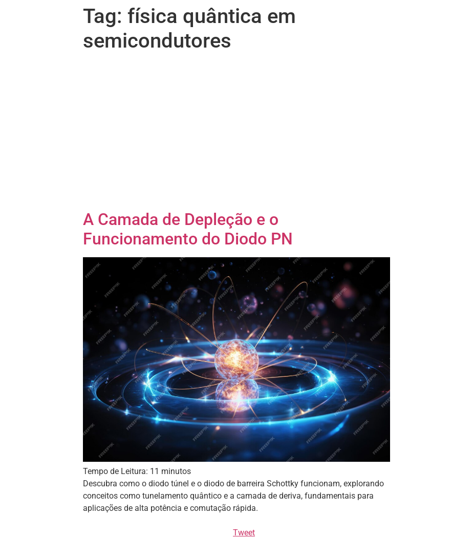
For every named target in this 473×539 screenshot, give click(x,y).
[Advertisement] (236, 133)
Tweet (244, 532)
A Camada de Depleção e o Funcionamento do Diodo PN (188, 229)
